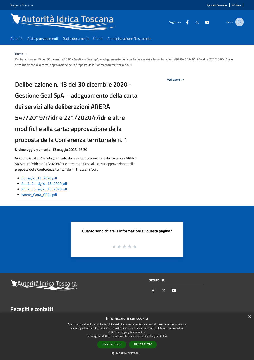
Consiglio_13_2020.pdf (39, 178)
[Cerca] (239, 22)
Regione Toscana (21, 5)
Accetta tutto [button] (112, 344)
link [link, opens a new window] (165, 336)
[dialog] (127, 336)
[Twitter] (194, 22)
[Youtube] (204, 22)
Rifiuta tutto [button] (143, 344)
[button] (127, 353)
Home (19, 53)
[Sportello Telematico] (217, 5)
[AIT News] (236, 5)
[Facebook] (184, 22)
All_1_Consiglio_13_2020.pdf (44, 183)
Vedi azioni (176, 79)
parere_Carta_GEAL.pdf (39, 194)
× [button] (249, 316)
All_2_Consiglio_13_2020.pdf (44, 189)
